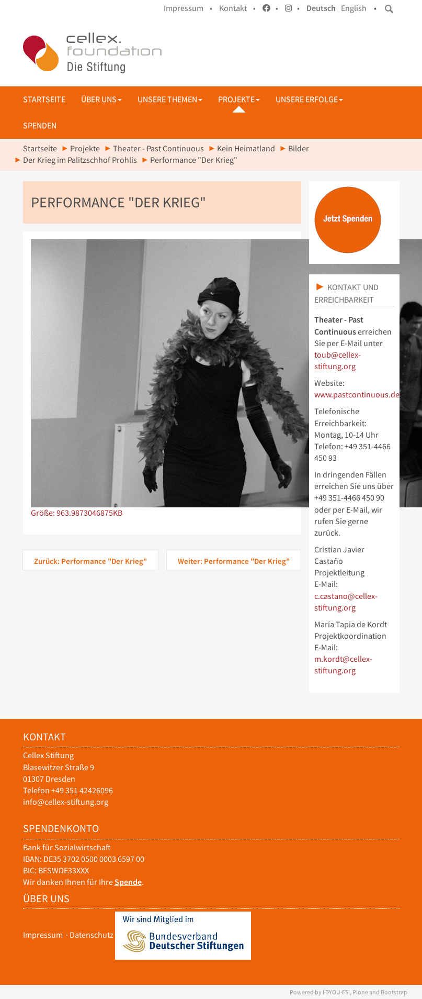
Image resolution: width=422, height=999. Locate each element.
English (354, 8)
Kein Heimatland (246, 148)
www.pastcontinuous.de (357, 394)
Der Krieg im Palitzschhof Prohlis (80, 160)
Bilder (298, 148)
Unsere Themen (170, 99)
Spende (128, 882)
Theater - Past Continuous (158, 148)
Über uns (101, 99)
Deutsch (321, 8)
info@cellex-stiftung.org (65, 802)
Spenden (39, 125)
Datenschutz (91, 935)
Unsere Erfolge (309, 99)
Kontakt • (237, 8)
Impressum (43, 935)
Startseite (44, 99)
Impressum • (188, 8)
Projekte (239, 99)
